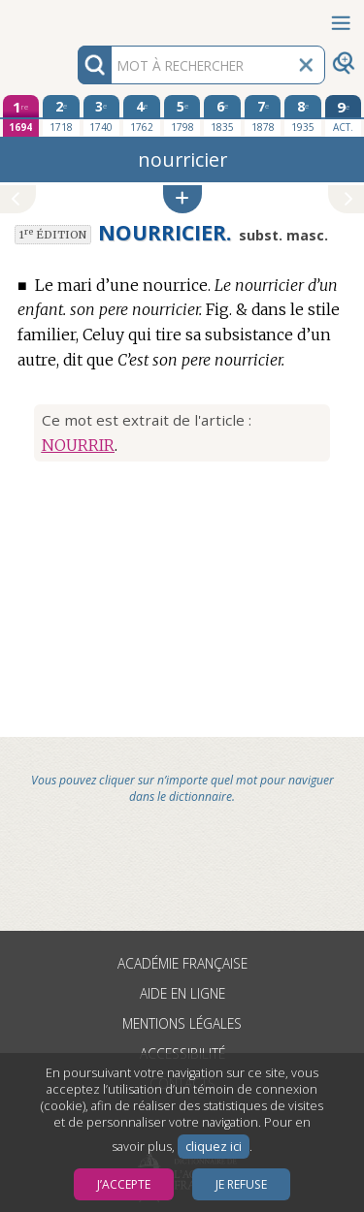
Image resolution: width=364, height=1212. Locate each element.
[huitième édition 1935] (302, 115)
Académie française (182, 963)
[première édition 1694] (21, 116)
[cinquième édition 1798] (182, 115)
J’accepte (123, 1184)
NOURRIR (78, 445)
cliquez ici (213, 1146)
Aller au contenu (75, 17)
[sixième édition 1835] (222, 115)
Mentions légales (182, 1023)
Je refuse (241, 1184)
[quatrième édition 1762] (141, 115)
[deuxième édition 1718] (61, 115)
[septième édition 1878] (263, 115)
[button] (182, 199)
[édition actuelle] (343, 116)
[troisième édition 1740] (101, 115)
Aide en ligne (182, 993)
